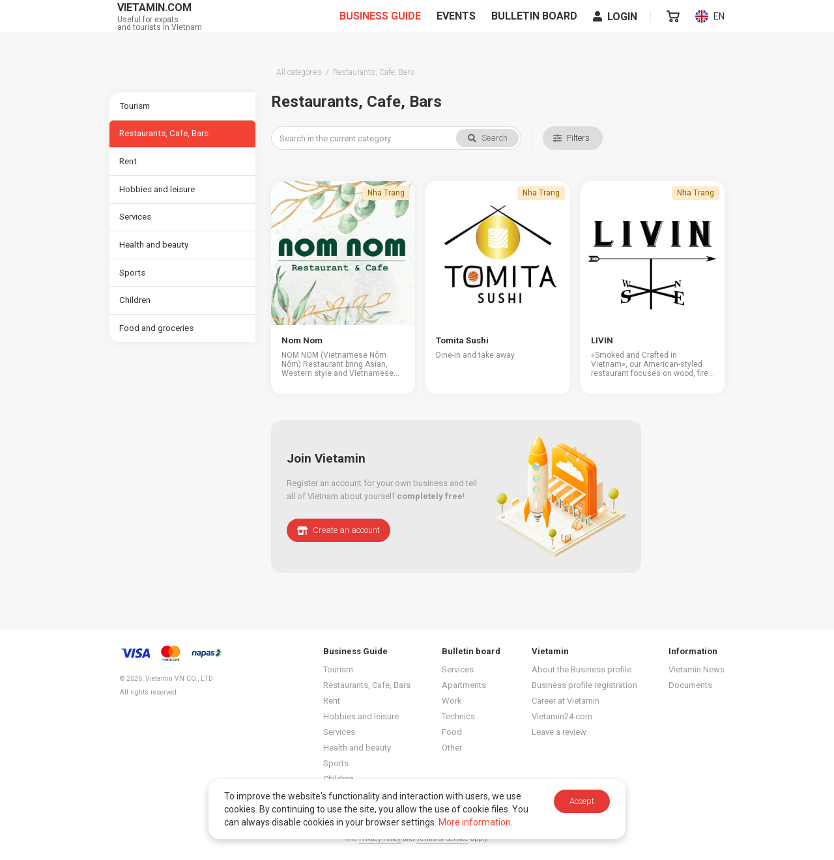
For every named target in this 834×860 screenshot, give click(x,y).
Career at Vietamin (565, 699)
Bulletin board (535, 27)
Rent (128, 165)
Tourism (135, 106)
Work (452, 699)
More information (475, 822)
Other (452, 746)
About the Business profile (581, 668)
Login (616, 27)
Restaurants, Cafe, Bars (163, 136)
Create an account (338, 529)
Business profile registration (584, 684)
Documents (690, 684)
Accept (581, 801)
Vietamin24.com (562, 715)
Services (136, 224)
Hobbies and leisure (157, 194)
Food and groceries (157, 341)
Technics (458, 715)
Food (452, 731)
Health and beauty (154, 253)
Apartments (464, 684)
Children (135, 312)
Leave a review (559, 731)
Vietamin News (697, 668)
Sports (132, 282)
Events (456, 27)
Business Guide (381, 27)
